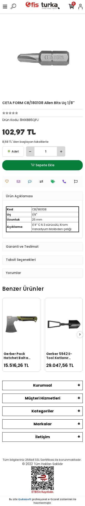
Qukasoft (25, 499)
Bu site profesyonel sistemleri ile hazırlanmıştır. (42, 501)
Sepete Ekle (42, 165)
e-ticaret (53, 499)
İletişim (42, 436)
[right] (80, 334)
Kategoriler (43, 411)
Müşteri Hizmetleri (42, 398)
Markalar (43, 424)
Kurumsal (42, 385)
